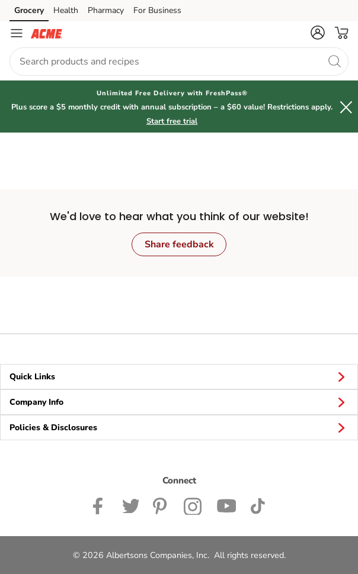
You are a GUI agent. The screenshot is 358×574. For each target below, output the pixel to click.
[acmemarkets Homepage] (46, 33)
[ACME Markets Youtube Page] (226, 505)
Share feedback (179, 244)
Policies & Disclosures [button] (179, 427)
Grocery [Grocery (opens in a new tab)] (29, 10)
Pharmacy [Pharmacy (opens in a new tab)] (106, 10)
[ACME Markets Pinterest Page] (161, 505)
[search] (334, 61)
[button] (318, 32)
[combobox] (179, 61)
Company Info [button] (179, 402)
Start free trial (171, 121)
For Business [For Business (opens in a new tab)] (157, 10)
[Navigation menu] (16, 33)
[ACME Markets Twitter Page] (130, 505)
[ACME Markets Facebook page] (100, 505)
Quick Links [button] (179, 376)
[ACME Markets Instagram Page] (193, 505)
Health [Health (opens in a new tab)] (65, 10)
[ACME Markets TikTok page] (257, 505)
